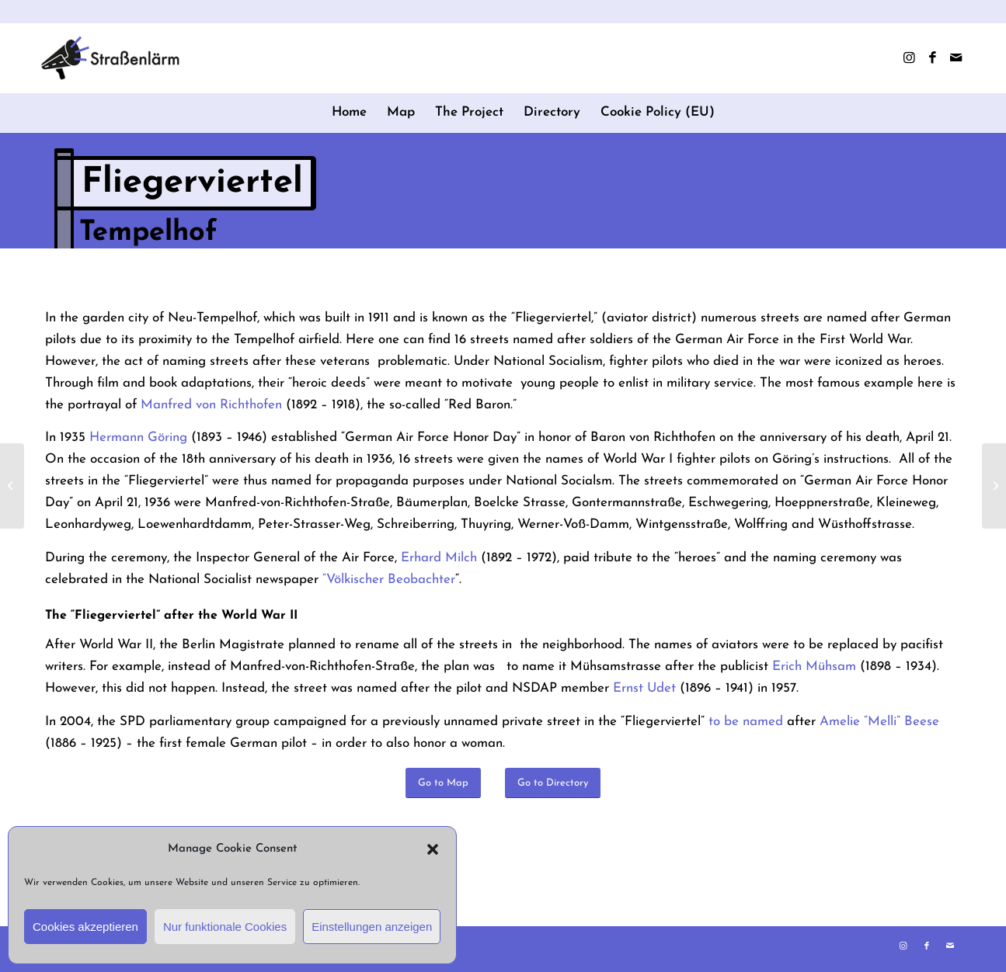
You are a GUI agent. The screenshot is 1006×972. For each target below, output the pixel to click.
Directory (552, 112)
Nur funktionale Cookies (225, 926)
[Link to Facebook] (932, 58)
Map (401, 112)
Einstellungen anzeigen (372, 926)
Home (349, 112)
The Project (469, 112)
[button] (432, 849)
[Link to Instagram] (909, 58)
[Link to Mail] (955, 58)
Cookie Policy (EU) (657, 112)
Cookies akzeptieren (85, 926)
